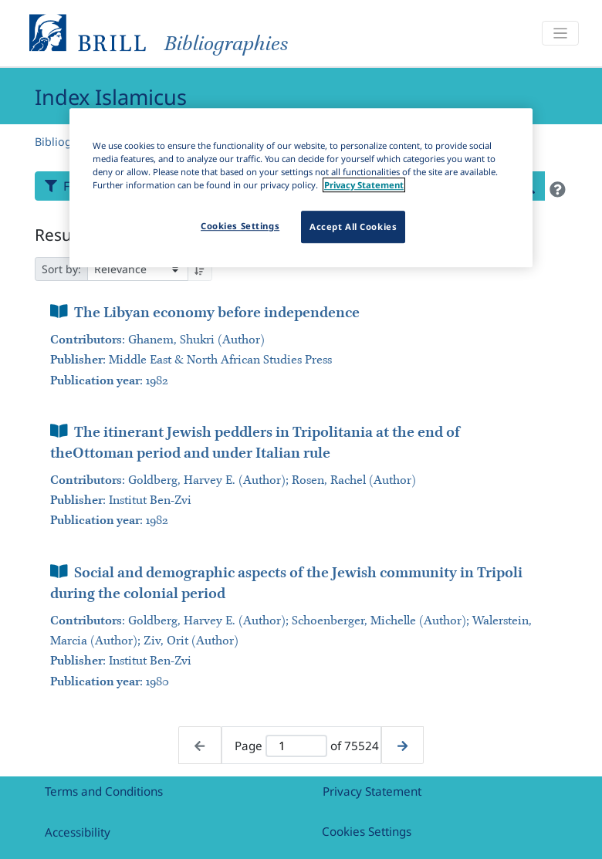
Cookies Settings (366, 831)
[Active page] (295, 746)
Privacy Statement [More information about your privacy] (364, 185)
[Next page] (402, 745)
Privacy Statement (372, 791)
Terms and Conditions (104, 791)
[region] (301, 187)
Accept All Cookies (353, 226)
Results (62, 234)
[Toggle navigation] (560, 33)
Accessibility (77, 832)
